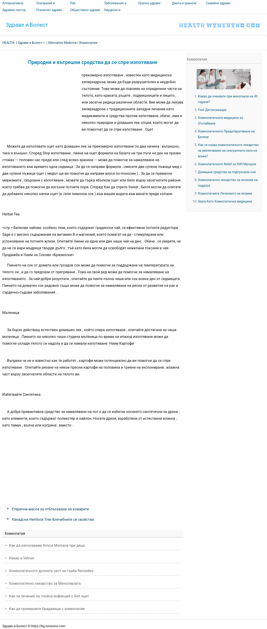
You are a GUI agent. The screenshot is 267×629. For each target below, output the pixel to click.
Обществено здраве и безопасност (85, 13)
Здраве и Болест (27, 25)
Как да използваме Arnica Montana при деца (47, 545)
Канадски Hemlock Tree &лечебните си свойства (53, 519)
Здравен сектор (14, 10)
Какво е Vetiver (21, 558)
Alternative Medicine (62, 43)
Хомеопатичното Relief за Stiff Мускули (227, 164)
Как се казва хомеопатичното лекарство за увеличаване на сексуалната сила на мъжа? (228, 150)
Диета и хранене (184, 3)
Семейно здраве (218, 3)
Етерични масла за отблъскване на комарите (50, 509)
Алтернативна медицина (12, 6)
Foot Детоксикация (212, 110)
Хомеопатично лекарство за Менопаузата (45, 583)
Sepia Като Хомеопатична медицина (225, 201)
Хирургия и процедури (112, 13)
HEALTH (8, 43)
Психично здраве (49, 10)
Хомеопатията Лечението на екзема (225, 193)
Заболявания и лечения (115, 6)
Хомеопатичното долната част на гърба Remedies (51, 571)
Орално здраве (149, 3)
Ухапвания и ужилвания (45, 6)
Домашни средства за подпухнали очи (227, 172)
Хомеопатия (88, 43)
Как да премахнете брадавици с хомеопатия (47, 609)
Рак (73, 3)
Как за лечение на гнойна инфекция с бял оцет (49, 596)
